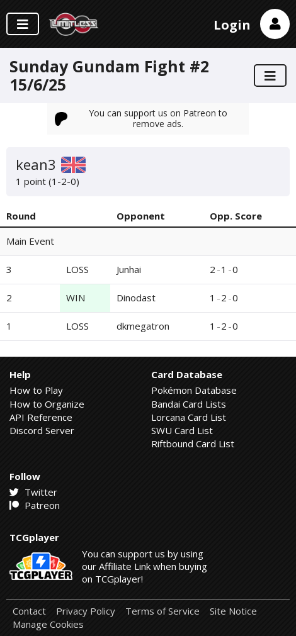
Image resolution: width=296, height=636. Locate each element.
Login (232, 24)
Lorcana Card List (188, 417)
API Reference (40, 417)
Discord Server (41, 430)
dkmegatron (143, 326)
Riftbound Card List (192, 443)
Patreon (34, 505)
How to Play (36, 390)
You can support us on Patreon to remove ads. (141, 118)
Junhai (129, 269)
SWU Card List (182, 430)
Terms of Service (162, 611)
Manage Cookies (48, 624)
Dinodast (136, 297)
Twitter (33, 492)
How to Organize (46, 404)
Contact (29, 611)
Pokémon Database (194, 390)
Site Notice (233, 611)
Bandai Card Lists (188, 404)
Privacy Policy (85, 611)
